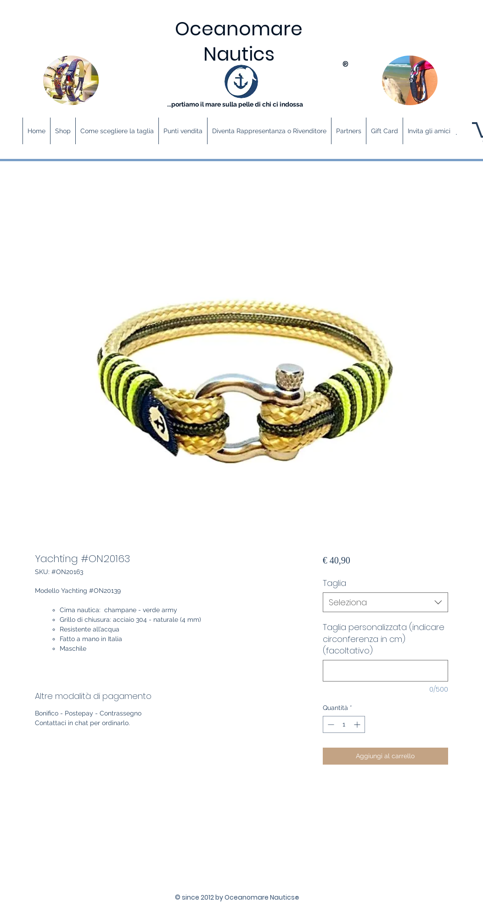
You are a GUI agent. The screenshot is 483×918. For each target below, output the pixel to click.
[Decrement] (330, 724)
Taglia (334, 583)
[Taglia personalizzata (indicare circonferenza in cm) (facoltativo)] (385, 670)
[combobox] (385, 602)
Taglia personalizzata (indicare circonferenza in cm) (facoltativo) (383, 638)
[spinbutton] (344, 724)
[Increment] (358, 724)
